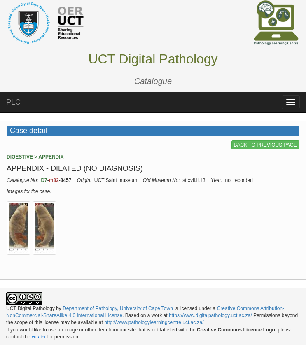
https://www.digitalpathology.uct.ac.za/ (210, 315)
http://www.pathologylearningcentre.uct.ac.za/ (153, 322)
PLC (13, 102)
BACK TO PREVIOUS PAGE (265, 145)
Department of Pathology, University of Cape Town (118, 308)
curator (39, 336)
